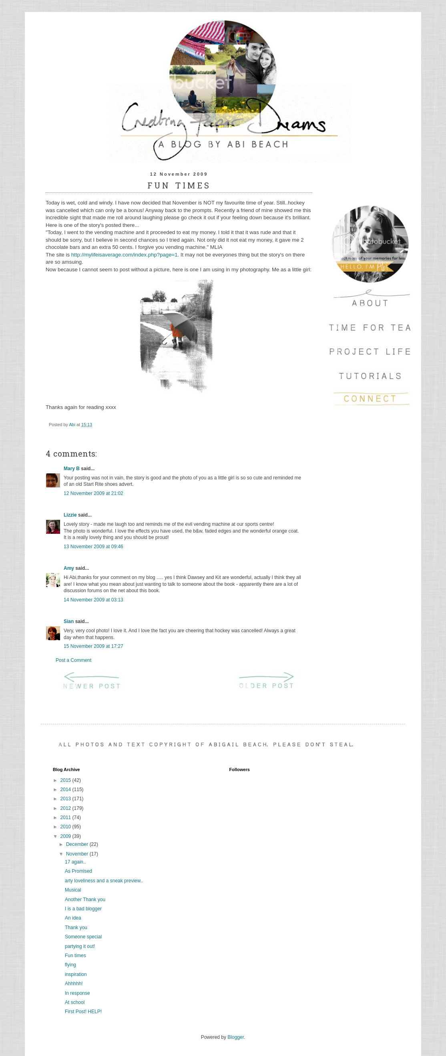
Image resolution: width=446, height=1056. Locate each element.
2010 (66, 827)
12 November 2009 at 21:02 (93, 493)
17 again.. (75, 862)
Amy (69, 568)
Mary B (72, 468)
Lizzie (70, 515)
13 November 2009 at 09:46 (93, 546)
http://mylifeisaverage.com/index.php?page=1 (124, 255)
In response (77, 993)
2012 (66, 808)
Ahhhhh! (74, 983)
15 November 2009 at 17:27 (93, 646)
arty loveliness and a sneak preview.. (104, 881)
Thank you (76, 927)
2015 (66, 780)
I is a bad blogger (83, 909)
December (78, 844)
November (78, 854)
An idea (73, 918)
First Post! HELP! (83, 1011)
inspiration (76, 974)
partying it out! (80, 946)
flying (70, 965)
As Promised (78, 871)
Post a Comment (73, 660)
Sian (69, 621)
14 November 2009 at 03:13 (93, 600)
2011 (66, 817)
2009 (66, 836)
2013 (66, 799)
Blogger (235, 1037)
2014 (66, 789)
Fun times (75, 955)
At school (74, 1002)
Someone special (83, 937)
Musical (73, 890)
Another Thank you (85, 899)
